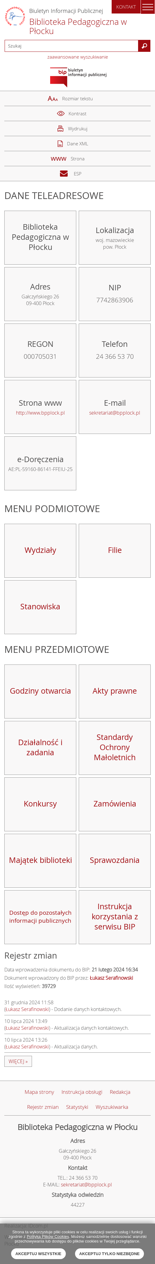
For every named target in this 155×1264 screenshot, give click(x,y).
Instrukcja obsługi (82, 1091)
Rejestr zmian (43, 1106)
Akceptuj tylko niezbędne (109, 1253)
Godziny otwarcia (40, 691)
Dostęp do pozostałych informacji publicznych (40, 917)
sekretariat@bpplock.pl (114, 412)
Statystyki (77, 1106)
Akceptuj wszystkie (38, 1253)
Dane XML (77, 143)
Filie (115, 550)
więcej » (18, 1061)
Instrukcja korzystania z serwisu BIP (115, 916)
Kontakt (126, 7)
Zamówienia (114, 804)
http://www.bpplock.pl (40, 412)
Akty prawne (115, 691)
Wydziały (40, 550)
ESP (77, 173)
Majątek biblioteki (40, 860)
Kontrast (77, 113)
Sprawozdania (115, 860)
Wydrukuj (77, 128)
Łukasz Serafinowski (27, 1009)
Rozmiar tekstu (77, 98)
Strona (78, 158)
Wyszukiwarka (112, 1106)
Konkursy (40, 804)
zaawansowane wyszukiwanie (77, 57)
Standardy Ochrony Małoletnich (115, 747)
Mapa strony (39, 1091)
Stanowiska (40, 606)
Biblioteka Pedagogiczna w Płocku (78, 26)
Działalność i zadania (40, 747)
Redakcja (120, 1091)
